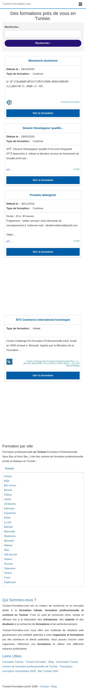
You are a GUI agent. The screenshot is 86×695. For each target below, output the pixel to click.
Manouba (9, 531)
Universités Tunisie (67, 661)
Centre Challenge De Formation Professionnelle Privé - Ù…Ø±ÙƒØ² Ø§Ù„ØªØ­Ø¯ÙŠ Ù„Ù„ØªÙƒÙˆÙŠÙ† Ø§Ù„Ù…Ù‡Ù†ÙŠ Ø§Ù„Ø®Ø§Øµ (52, 363)
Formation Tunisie (12, 661)
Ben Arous (10, 485)
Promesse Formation (70, 102)
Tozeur (8, 573)
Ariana (8, 476)
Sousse (8, 563)
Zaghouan (10, 582)
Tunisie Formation (35, 661)
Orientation (66, 666)
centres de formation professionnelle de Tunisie (29, 666)
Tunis (7, 577)
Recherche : (12, 26)
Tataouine (9, 568)
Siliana (8, 559)
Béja (6, 480)
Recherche (43, 43)
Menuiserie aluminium (43, 60)
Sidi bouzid (10, 554)
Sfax (6, 549)
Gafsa (7, 499)
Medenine (10, 536)
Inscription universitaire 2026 (19, 671)
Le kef (7, 522)
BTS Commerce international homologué (43, 319)
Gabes (8, 494)
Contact (44, 686)
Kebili (7, 517)
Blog (51, 661)
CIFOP (76, 169)
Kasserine (10, 513)
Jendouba (10, 503)
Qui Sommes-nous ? (19, 600)
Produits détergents (43, 195)
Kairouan (9, 508)
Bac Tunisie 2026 (48, 671)
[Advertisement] (43, 288)
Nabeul (8, 545)
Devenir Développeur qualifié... (43, 128)
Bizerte (8, 490)
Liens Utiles (12, 656)
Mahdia (8, 526)
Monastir (9, 540)
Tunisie (9, 468)
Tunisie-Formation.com (16, 3)
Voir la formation (43, 113)
